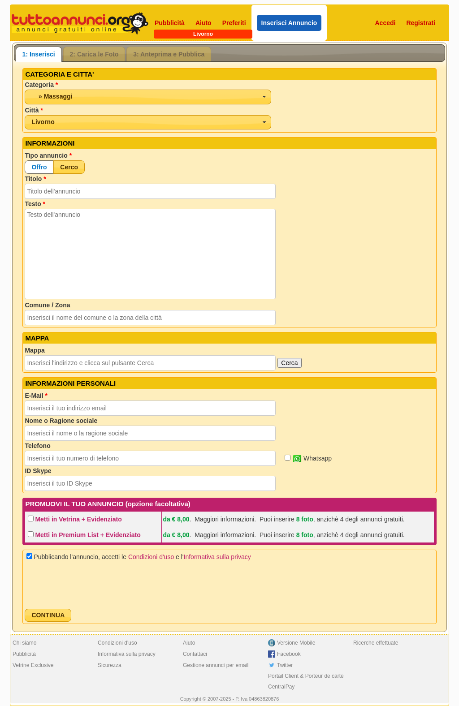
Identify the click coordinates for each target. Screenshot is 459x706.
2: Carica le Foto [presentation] (94, 54)
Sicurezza (109, 665)
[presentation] (93, 584)
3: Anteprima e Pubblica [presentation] (168, 54)
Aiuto (203, 22)
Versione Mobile (296, 643)
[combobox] (148, 97)
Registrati (420, 22)
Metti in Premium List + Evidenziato (87, 534)
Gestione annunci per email (215, 665)
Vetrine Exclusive (33, 665)
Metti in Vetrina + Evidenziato (78, 519)
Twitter (285, 665)
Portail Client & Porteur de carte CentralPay (306, 681)
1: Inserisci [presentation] (38, 54)
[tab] (39, 54)
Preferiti (234, 22)
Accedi (385, 22)
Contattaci (195, 654)
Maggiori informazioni (224, 519)
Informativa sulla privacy (217, 556)
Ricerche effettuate (375, 643)
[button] (39, 166)
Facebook (289, 654)
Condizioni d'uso (151, 556)
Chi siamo (24, 643)
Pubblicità (170, 22)
